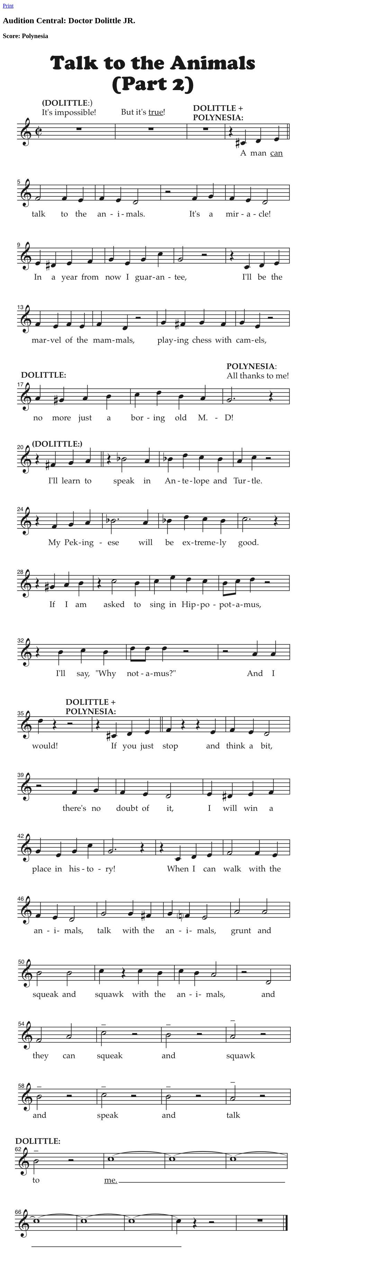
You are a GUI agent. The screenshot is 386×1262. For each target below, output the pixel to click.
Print (8, 6)
